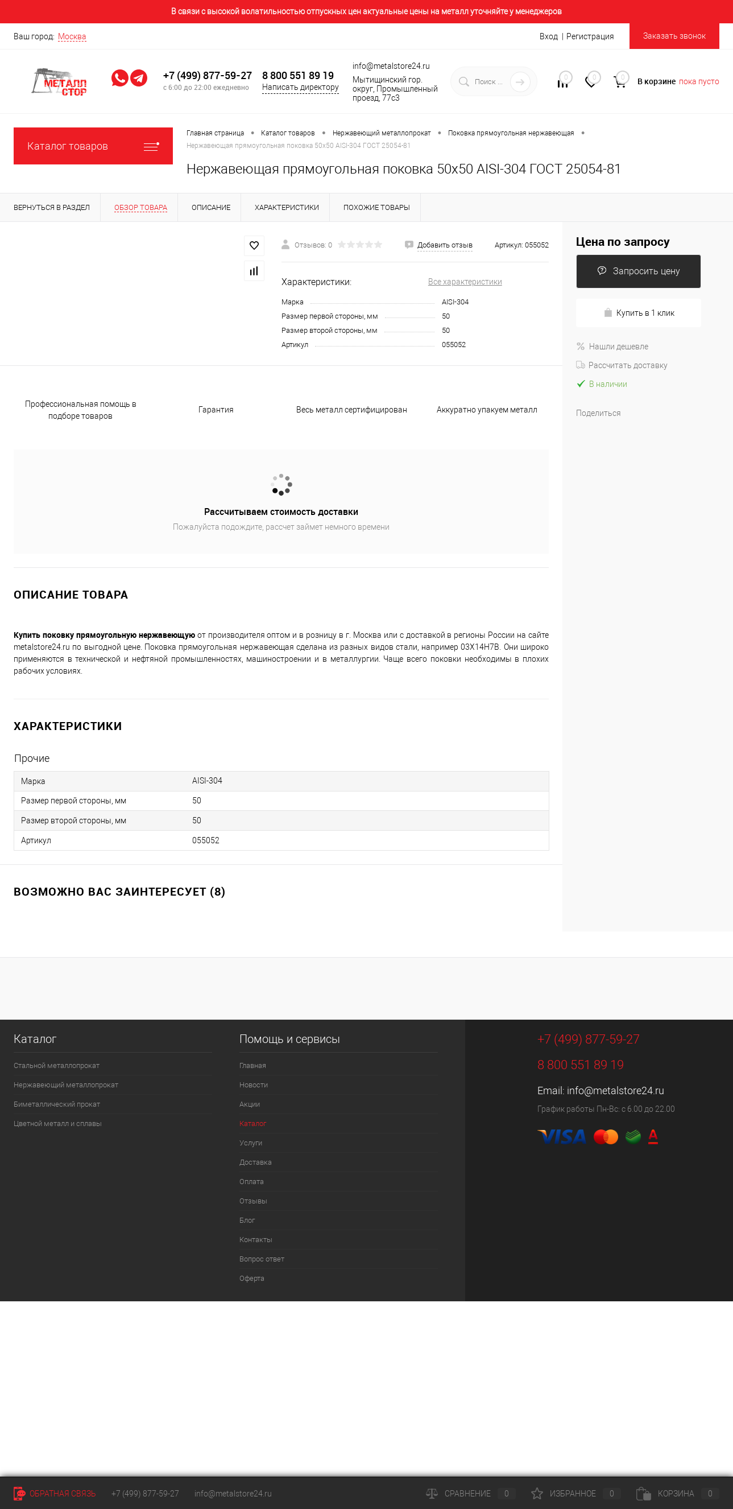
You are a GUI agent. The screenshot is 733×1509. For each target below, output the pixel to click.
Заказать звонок (674, 35)
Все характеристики (465, 281)
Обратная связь (55, 1493)
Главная (252, 1065)
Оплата (251, 1181)
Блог (247, 1220)
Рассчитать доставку (622, 365)
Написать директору (300, 87)
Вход (549, 36)
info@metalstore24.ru (615, 1090)
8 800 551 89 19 (298, 75)
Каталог (252, 1123)
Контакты (255, 1239)
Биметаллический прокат (57, 1104)
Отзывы (253, 1201)
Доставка (255, 1162)
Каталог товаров (93, 145)
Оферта (251, 1278)
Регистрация (590, 36)
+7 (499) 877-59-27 (207, 75)
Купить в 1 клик (638, 313)
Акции (249, 1104)
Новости (253, 1085)
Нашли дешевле (612, 346)
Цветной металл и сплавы (58, 1123)
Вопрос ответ (261, 1259)
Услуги (250, 1143)
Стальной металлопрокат (57, 1065)
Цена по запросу (623, 242)
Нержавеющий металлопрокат (66, 1085)
